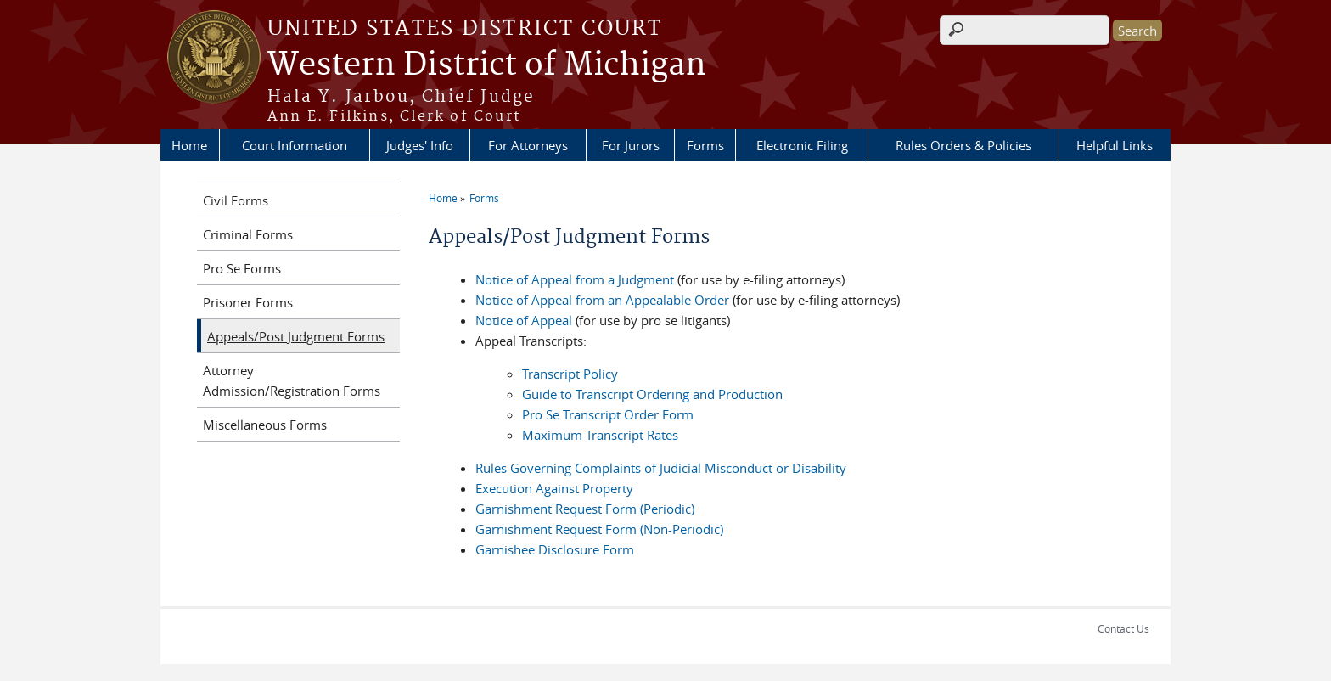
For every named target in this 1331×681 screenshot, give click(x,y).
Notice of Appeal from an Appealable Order (602, 299)
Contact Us (1123, 628)
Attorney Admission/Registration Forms (291, 380)
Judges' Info (419, 145)
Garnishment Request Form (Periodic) (584, 508)
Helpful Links (1114, 145)
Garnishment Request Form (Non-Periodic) (599, 529)
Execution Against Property (554, 488)
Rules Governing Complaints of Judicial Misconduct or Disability (660, 467)
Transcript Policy (570, 373)
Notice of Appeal (523, 320)
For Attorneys (528, 145)
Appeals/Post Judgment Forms (296, 336)
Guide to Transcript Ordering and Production (652, 394)
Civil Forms (235, 200)
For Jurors (631, 145)
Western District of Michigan (486, 65)
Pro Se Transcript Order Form (608, 414)
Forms (705, 145)
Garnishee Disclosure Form (554, 549)
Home (189, 145)
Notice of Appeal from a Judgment (574, 279)
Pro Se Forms (242, 268)
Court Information (294, 145)
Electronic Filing (802, 145)
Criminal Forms (248, 234)
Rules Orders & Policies (963, 145)
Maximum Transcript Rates (600, 434)
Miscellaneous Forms (265, 424)
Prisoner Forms (248, 302)
